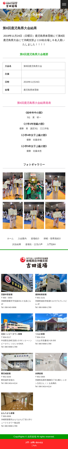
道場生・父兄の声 (34, 244)
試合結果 (16, 244)
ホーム (10, 238)
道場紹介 (35, 238)
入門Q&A (51, 244)
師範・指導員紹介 (52, 238)
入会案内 (22, 238)
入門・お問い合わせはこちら (34, 443)
